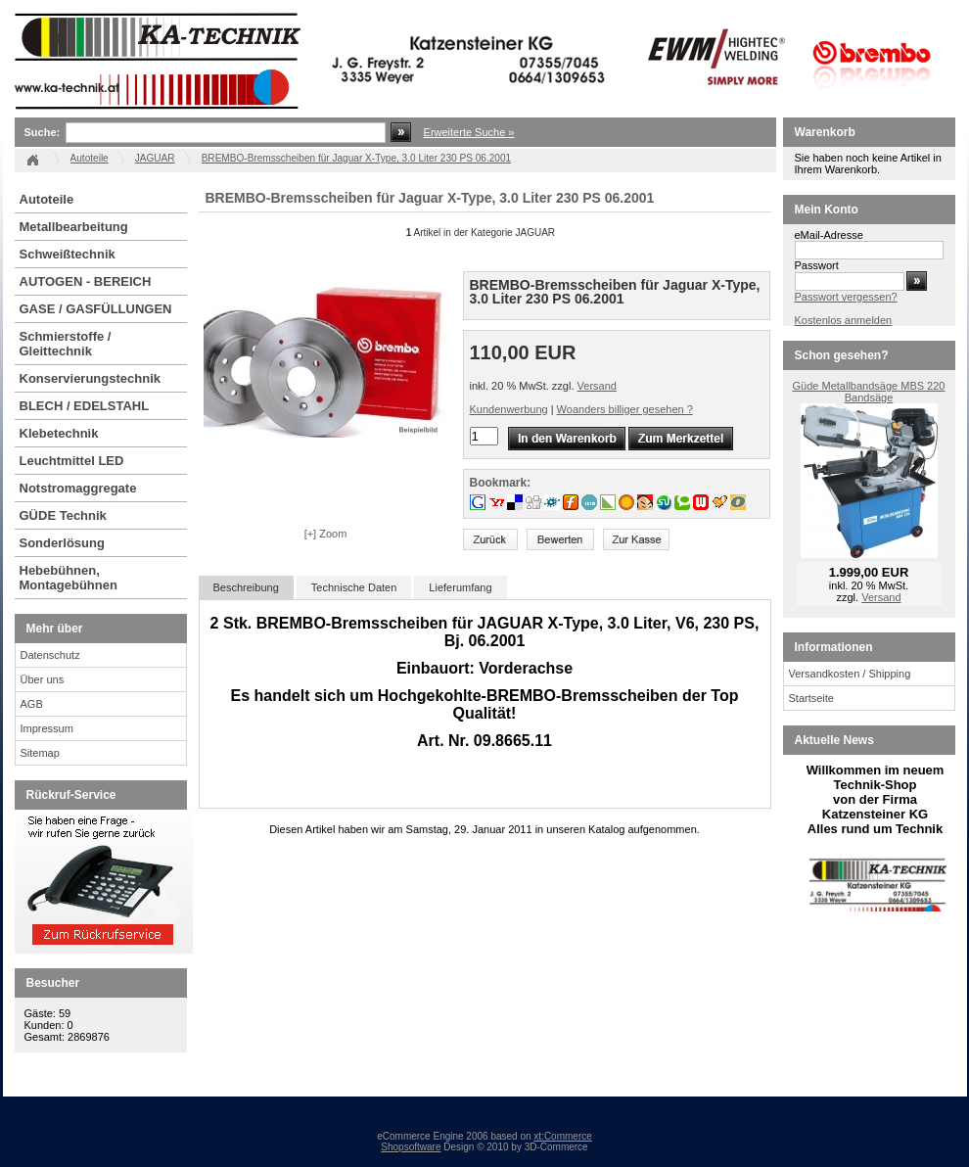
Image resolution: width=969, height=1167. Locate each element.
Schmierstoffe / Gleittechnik (66, 343)
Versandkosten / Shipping (850, 673)
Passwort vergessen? (846, 297)
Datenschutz (50, 655)
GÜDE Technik (63, 515)
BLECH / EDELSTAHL (85, 405)
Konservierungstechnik (91, 378)
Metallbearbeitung (74, 226)
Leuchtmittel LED (72, 460)
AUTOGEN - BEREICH (86, 281)
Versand (597, 386)
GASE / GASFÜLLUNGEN (96, 309)
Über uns (43, 679)
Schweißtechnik (67, 254)
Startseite (811, 698)
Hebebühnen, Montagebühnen (68, 577)
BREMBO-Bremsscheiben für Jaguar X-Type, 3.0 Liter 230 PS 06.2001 (357, 158)
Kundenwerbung (509, 409)
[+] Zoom (325, 533)
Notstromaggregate (78, 488)
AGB (32, 704)
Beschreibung (246, 587)
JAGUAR (155, 158)
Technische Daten (353, 587)
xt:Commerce (562, 1136)
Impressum (47, 728)
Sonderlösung (62, 543)
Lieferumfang (460, 587)
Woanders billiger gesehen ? (625, 409)
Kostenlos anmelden (844, 320)
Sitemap (40, 753)
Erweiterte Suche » (469, 132)
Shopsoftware (410, 1147)
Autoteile (47, 199)
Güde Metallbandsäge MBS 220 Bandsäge (869, 391)
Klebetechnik (59, 433)
